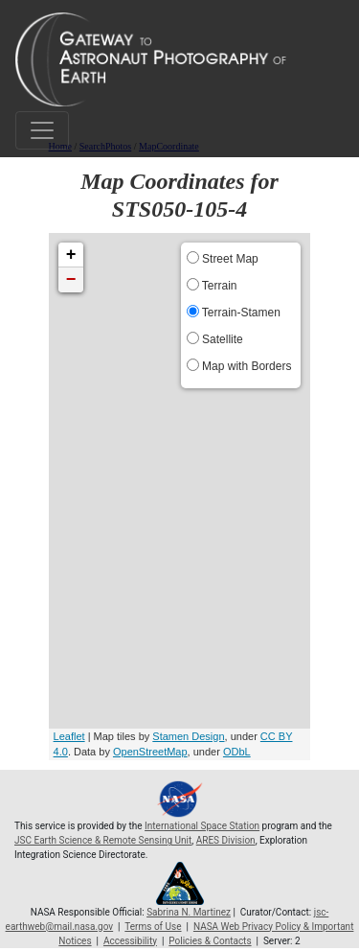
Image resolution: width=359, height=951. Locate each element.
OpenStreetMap (150, 751)
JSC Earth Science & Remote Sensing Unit (102, 840)
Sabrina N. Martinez (188, 912)
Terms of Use (152, 926)
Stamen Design (188, 736)
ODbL (237, 751)
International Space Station (202, 826)
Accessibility (130, 941)
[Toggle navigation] (42, 130)
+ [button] (71, 255)
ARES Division (226, 840)
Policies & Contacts (209, 941)
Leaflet (69, 736)
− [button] (71, 279)
